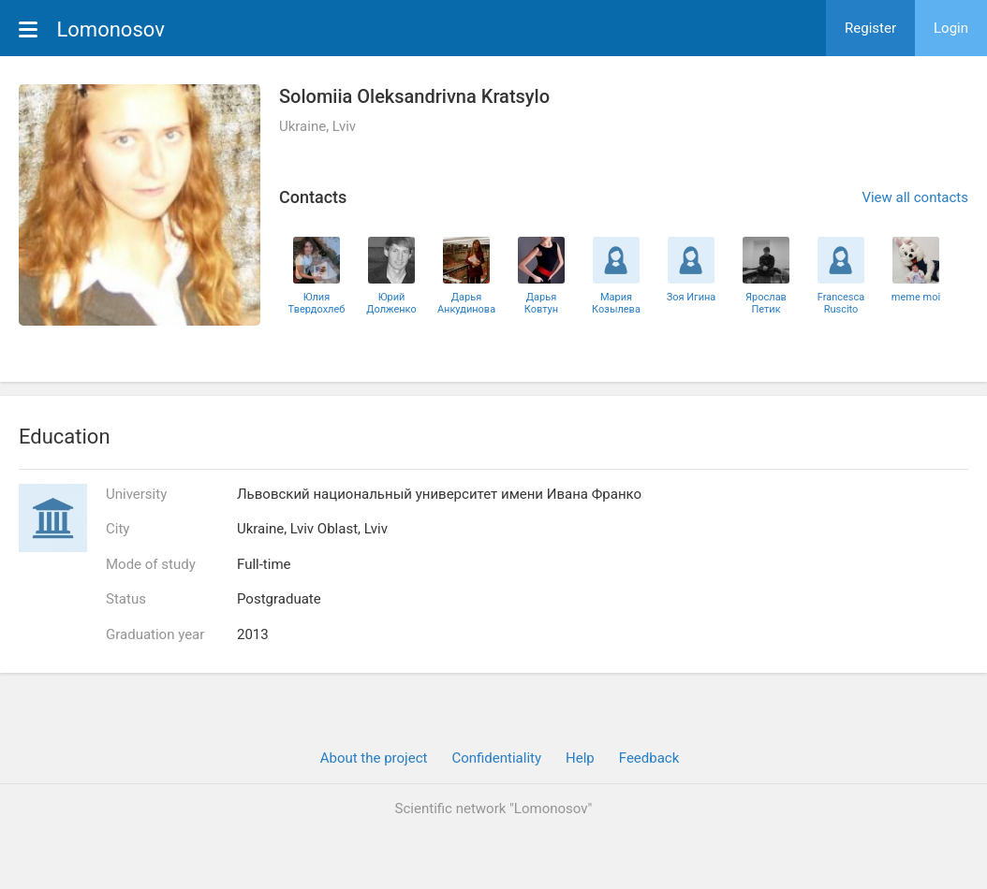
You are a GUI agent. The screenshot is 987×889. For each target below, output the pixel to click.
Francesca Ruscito (841, 303)
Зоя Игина (691, 297)
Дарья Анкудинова (466, 303)
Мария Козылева (616, 303)
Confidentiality (496, 758)
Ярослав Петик (766, 303)
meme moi (915, 297)
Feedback (649, 758)
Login (951, 28)
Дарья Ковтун (541, 303)
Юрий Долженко (391, 303)
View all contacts (915, 197)
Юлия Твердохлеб (317, 303)
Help (580, 758)
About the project (374, 758)
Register (870, 28)
